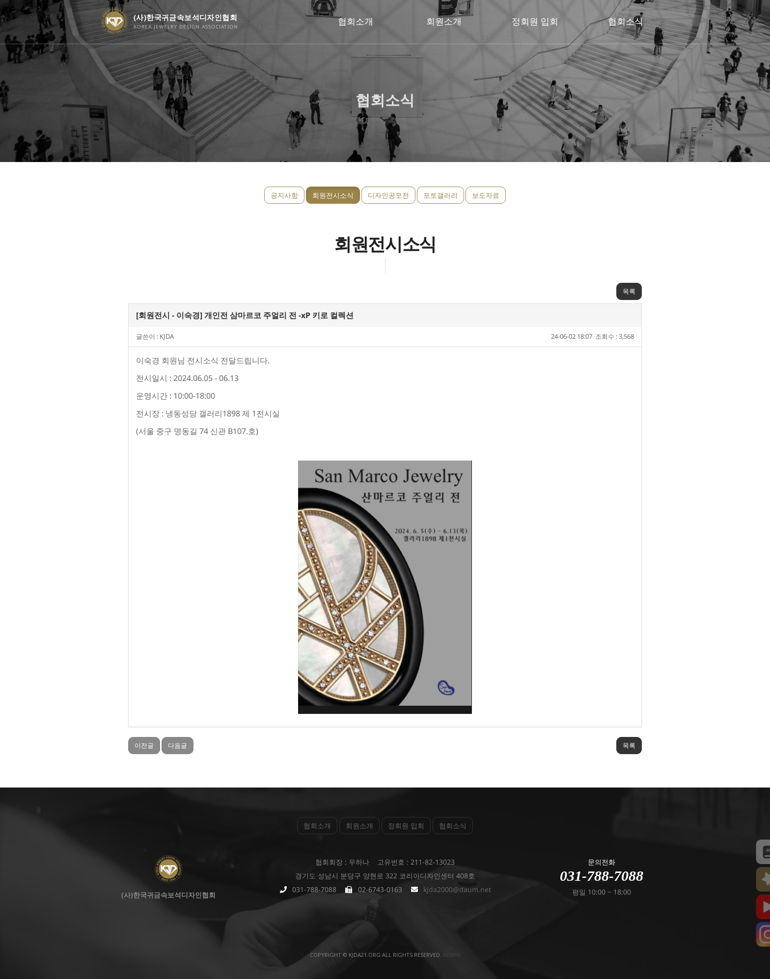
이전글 (144, 745)
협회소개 (355, 21)
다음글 (177, 745)
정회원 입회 (535, 21)
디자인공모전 (388, 195)
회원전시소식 (333, 195)
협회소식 (625, 21)
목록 (629, 291)
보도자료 (485, 195)
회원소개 (444, 21)
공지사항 (284, 195)
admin (452, 954)
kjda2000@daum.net (457, 889)
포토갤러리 (440, 195)
